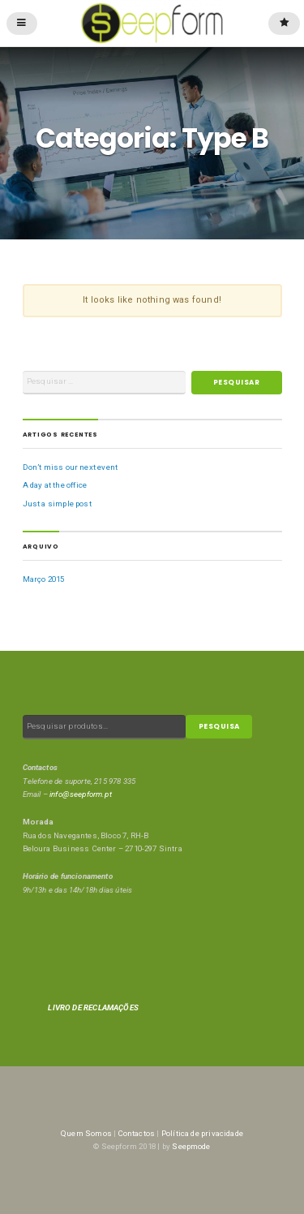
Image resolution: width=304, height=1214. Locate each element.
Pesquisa (219, 726)
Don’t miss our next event (70, 467)
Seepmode (191, 1146)
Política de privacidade (202, 1133)
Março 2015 (44, 579)
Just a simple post (57, 503)
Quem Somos (86, 1133)
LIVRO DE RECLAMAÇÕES (93, 1007)
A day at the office (55, 484)
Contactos (137, 1133)
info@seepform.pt (80, 794)
